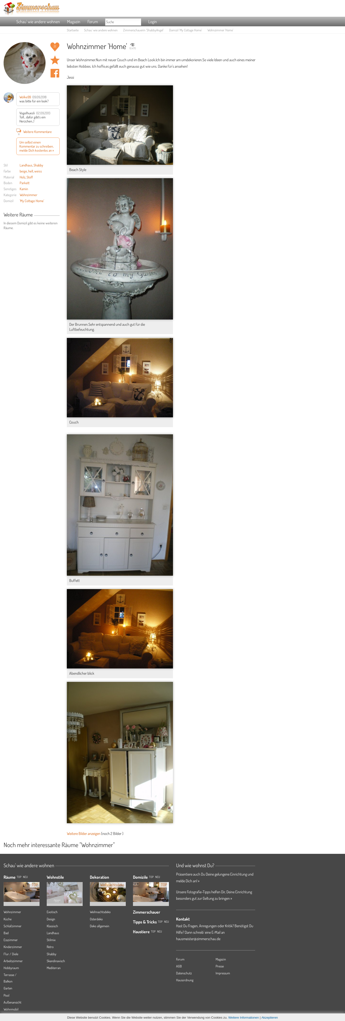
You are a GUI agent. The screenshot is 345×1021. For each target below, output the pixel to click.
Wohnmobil (11, 1009)
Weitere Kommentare (34, 131)
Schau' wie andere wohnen (38, 21)
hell (30, 171)
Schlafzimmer (13, 926)
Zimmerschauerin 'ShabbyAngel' (143, 30)
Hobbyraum (11, 968)
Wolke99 (25, 97)
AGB (179, 966)
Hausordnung (184, 980)
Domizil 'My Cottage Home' (185, 30)
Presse (220, 966)
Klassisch (52, 926)
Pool (6, 995)
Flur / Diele (11, 954)
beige (23, 171)
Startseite (73, 30)
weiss (38, 171)
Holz (22, 177)
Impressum (223, 973)
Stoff (30, 177)
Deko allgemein (99, 926)
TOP (19, 877)
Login (152, 21)
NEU (25, 877)
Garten (8, 988)
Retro (50, 947)
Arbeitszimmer (13, 961)
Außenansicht (12, 1002)
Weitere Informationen (243, 1017)
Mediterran (54, 968)
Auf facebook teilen (55, 73)
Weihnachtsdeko (100, 912)
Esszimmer (11, 940)
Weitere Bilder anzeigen (83, 833)
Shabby (38, 165)
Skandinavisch (56, 961)
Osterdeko (96, 919)
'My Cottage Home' (32, 201)
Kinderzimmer (13, 947)
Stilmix (51, 940)
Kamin (24, 189)
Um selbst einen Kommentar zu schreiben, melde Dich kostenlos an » (36, 146)
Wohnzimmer (28, 195)
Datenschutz (184, 973)
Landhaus (26, 165)
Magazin (73, 21)
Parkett (24, 183)
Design (51, 919)
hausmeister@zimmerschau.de (198, 938)
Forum (92, 21)
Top (151, 877)
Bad (6, 933)
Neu (157, 877)
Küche (8, 919)
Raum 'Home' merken (55, 60)
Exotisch (52, 912)
